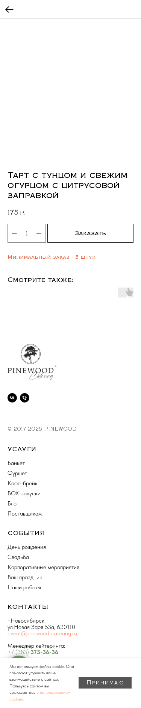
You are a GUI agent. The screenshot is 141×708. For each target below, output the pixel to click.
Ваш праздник (25, 577)
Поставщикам (25, 513)
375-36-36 (44, 652)
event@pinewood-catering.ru (42, 633)
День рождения (27, 546)
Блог (13, 503)
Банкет (16, 463)
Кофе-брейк (23, 483)
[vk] (12, 397)
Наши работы (24, 587)
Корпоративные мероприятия (43, 567)
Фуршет (17, 473)
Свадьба (18, 556)
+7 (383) (19, 652)
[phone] (24, 397)
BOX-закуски (24, 493)
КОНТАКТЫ (28, 607)
